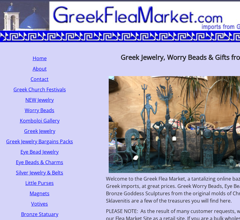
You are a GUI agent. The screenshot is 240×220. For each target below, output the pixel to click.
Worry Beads (39, 110)
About (40, 68)
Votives (39, 203)
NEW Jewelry (39, 100)
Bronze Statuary (39, 214)
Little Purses (39, 183)
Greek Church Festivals (39, 89)
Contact (40, 79)
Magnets (39, 193)
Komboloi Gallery (40, 120)
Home (40, 58)
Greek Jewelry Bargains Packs (39, 141)
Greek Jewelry (39, 131)
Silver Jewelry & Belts (39, 172)
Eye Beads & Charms (39, 162)
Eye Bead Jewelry (39, 151)
